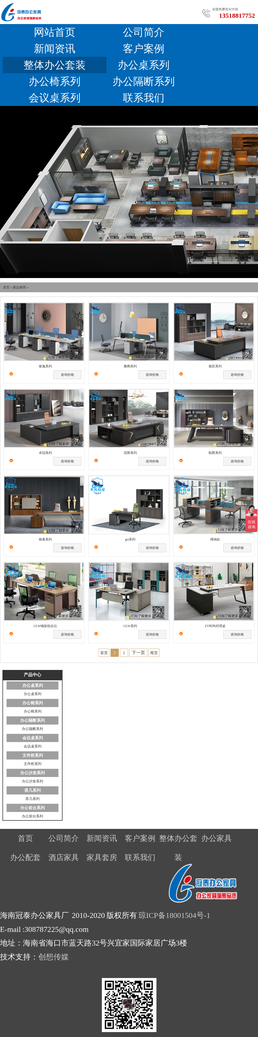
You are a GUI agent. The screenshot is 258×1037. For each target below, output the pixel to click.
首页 (6, 287)
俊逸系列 (45, 366)
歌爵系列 (215, 453)
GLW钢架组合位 (45, 626)
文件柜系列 (32, 755)
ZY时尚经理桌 (215, 626)
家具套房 (102, 857)
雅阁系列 (130, 366)
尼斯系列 (130, 453)
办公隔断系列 (143, 81)
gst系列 (130, 539)
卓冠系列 (45, 453)
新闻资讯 (54, 48)
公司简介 (143, 32)
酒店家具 (63, 857)
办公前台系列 (32, 808)
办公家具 (216, 838)
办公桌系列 (144, 65)
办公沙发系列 (32, 773)
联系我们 (143, 98)
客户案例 (143, 48)
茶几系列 (32, 790)
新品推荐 (19, 287)
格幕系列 (45, 539)
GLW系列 (130, 626)
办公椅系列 (55, 81)
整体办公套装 (54, 65)
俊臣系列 (215, 366)
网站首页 (54, 32)
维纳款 (215, 539)
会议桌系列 (55, 98)
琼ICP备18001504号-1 (174, 915)
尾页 (154, 653)
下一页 (138, 652)
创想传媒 (53, 957)
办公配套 (25, 857)
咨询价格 (67, 375)
